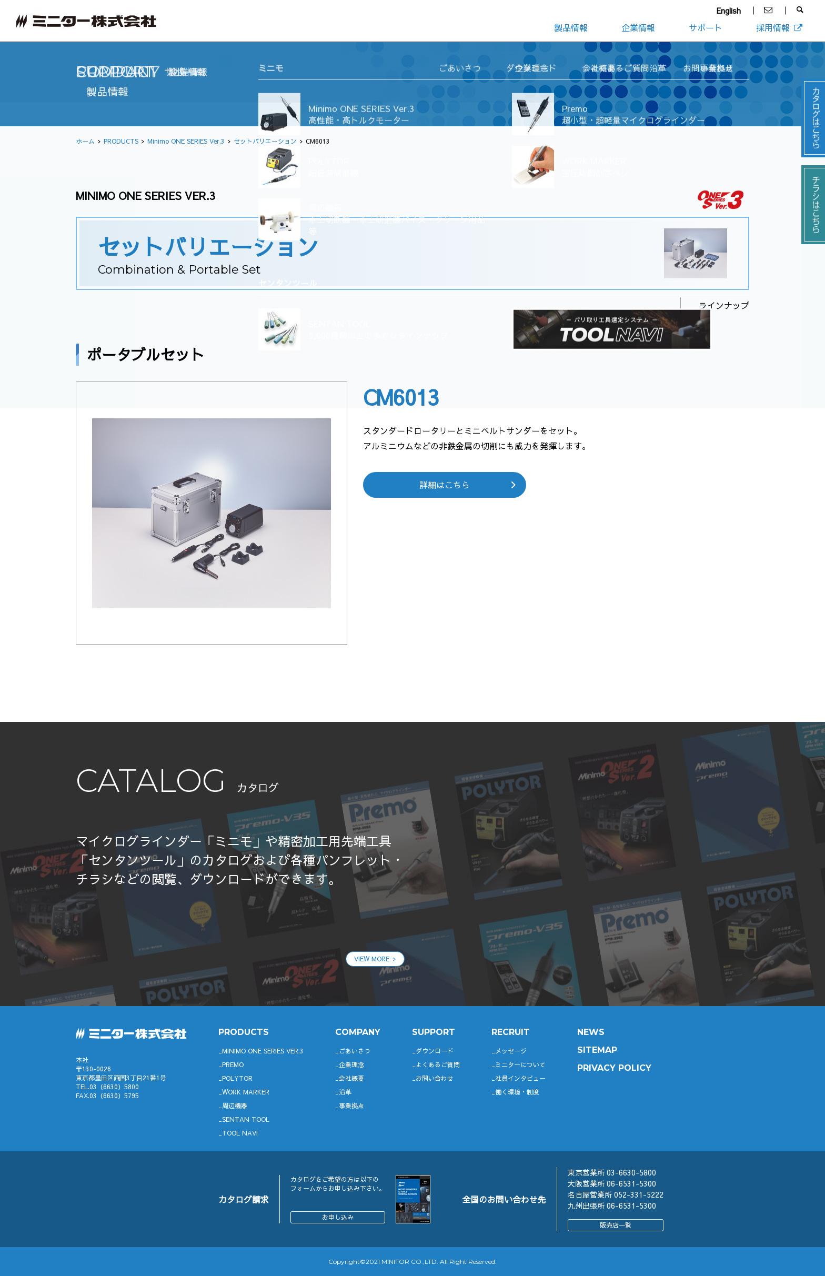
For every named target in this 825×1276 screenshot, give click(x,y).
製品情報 (571, 27)
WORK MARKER (245, 1092)
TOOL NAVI (240, 1133)
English (729, 10)
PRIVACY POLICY (614, 1068)
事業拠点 (351, 1105)
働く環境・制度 (517, 1092)
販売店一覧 (615, 1225)
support (433, 1032)
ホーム (85, 141)
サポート (705, 27)
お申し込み (338, 1217)
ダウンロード (435, 1051)
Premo (233, 1064)
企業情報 (638, 27)
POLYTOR (237, 1078)
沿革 (345, 1092)
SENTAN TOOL (245, 1119)
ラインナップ (724, 305)
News (591, 1032)
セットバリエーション (265, 141)
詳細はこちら (444, 484)
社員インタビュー (520, 1078)
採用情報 (780, 27)
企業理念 (351, 1064)
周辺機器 (234, 1105)
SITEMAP (597, 1050)
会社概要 (351, 1078)
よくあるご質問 (438, 1064)
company (357, 1032)
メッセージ (511, 1051)
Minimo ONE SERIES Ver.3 (186, 141)
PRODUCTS (121, 141)
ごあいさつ (354, 1051)
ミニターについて (520, 1064)
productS (243, 1032)
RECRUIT (510, 1032)
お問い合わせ (435, 1078)
